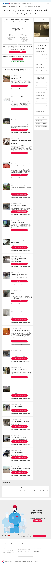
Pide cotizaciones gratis (39, 536)
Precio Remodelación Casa (8, 550)
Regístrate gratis (37, 520)
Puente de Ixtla (24, 6)
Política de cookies (34, 561)
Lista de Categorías (37, 548)
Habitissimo (4, 6)
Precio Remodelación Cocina (8, 552)
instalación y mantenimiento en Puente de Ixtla (41, 121)
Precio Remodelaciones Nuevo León (24, 551)
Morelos (18, 6)
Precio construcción (11, 6)
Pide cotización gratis (17, 59)
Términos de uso (18, 561)
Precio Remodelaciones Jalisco (24, 549)
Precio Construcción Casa (7, 548)
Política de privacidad (26, 561)
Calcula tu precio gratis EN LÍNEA (17, 51)
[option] (41, 29)
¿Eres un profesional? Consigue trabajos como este (20, 88)
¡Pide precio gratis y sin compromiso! (19, 85)
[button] (36, 40)
